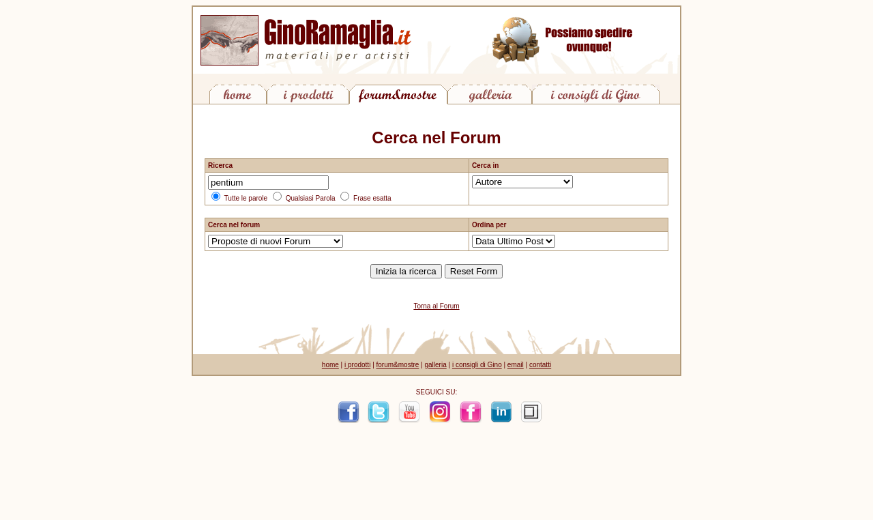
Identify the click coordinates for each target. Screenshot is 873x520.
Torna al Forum (436, 306)
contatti (540, 365)
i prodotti (357, 365)
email (515, 365)
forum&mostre (397, 365)
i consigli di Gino (477, 365)
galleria (435, 365)
